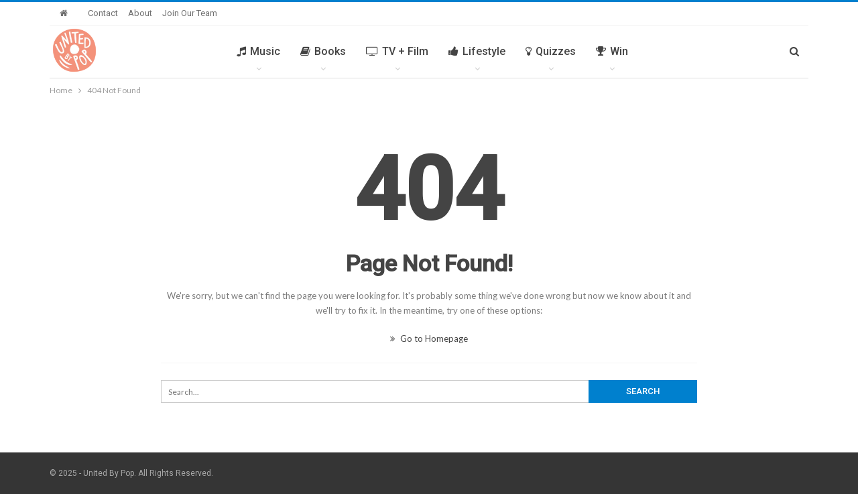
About (140, 13)
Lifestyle (476, 51)
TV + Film (397, 51)
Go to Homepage (429, 338)
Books (323, 51)
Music (258, 51)
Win (612, 51)
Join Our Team (189, 13)
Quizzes (551, 51)
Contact (103, 13)
